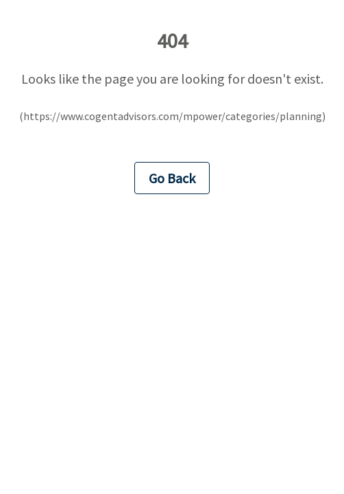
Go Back (172, 178)
